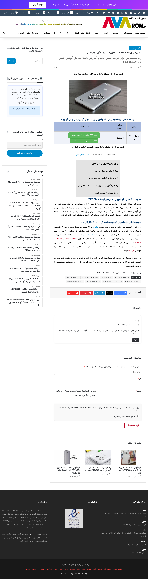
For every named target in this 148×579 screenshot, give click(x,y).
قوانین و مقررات (10, 12)
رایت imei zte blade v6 (93, 281)
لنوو (106, 33)
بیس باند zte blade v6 (73, 277)
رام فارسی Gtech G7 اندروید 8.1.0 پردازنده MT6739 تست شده (129, 470)
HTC (60, 33)
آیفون (28, 33)
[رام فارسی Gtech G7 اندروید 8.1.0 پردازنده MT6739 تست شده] (128, 457)
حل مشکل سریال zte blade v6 (112, 281)
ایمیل (138, 391)
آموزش (21, 33)
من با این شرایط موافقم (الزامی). (126, 416)
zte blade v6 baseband (122, 277)
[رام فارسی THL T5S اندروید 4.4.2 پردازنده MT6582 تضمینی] (98, 457)
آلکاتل (76, 33)
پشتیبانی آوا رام (90, 235)
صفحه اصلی (140, 33)
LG (54, 33)
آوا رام (95, 227)
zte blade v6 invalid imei (90, 277)
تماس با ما (39, 12)
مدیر (144, 510)
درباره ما (26, 12)
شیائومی (46, 33)
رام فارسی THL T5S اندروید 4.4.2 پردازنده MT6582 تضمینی (98, 469)
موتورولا (35, 33)
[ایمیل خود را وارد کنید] (25, 145)
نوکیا (88, 33)
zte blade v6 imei (106, 277)
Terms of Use (79, 407)
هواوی (115, 33)
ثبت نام (100, 12)
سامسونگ (128, 33)
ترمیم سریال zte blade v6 (132, 281)
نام (139, 378)
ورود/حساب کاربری (84, 12)
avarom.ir (33, 534)
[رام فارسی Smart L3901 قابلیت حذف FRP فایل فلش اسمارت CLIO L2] (67, 457)
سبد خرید (53, 12)
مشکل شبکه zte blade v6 (75, 281)
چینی (97, 33)
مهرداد (143, 529)
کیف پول (67, 12)
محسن (143, 541)
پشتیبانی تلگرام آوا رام (83, 154)
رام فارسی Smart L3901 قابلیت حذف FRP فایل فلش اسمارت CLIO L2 (68, 470)
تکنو (82, 33)
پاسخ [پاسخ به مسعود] (135, 340)
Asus (69, 33)
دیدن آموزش (38, 4)
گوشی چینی (135, 48)
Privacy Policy (64, 407)
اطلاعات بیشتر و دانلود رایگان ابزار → (24, 110)
